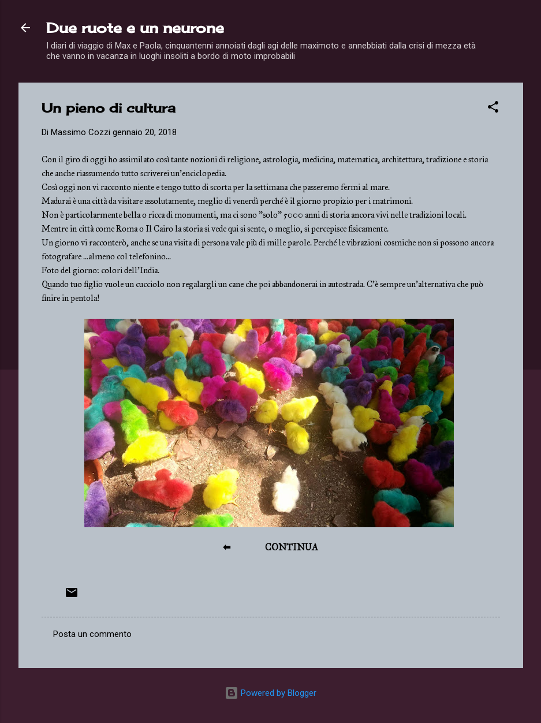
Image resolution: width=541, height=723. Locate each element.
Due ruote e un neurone (135, 27)
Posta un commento (92, 634)
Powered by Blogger (270, 693)
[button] (493, 109)
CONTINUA (291, 547)
